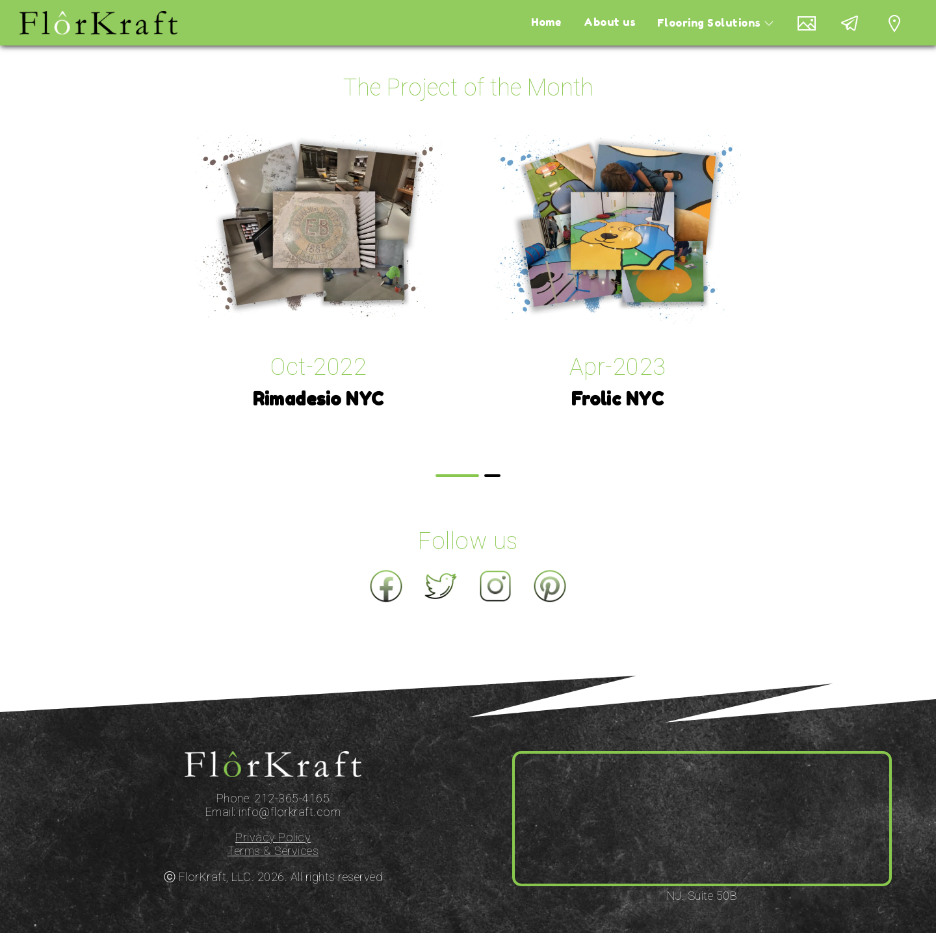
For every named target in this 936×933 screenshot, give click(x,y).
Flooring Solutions (726, 22)
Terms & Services (273, 851)
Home (562, 22)
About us (622, 22)
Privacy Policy (273, 837)
